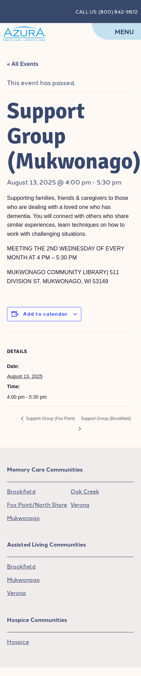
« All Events (22, 64)
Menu (124, 31)
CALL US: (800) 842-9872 (106, 11)
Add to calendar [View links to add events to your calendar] (45, 313)
